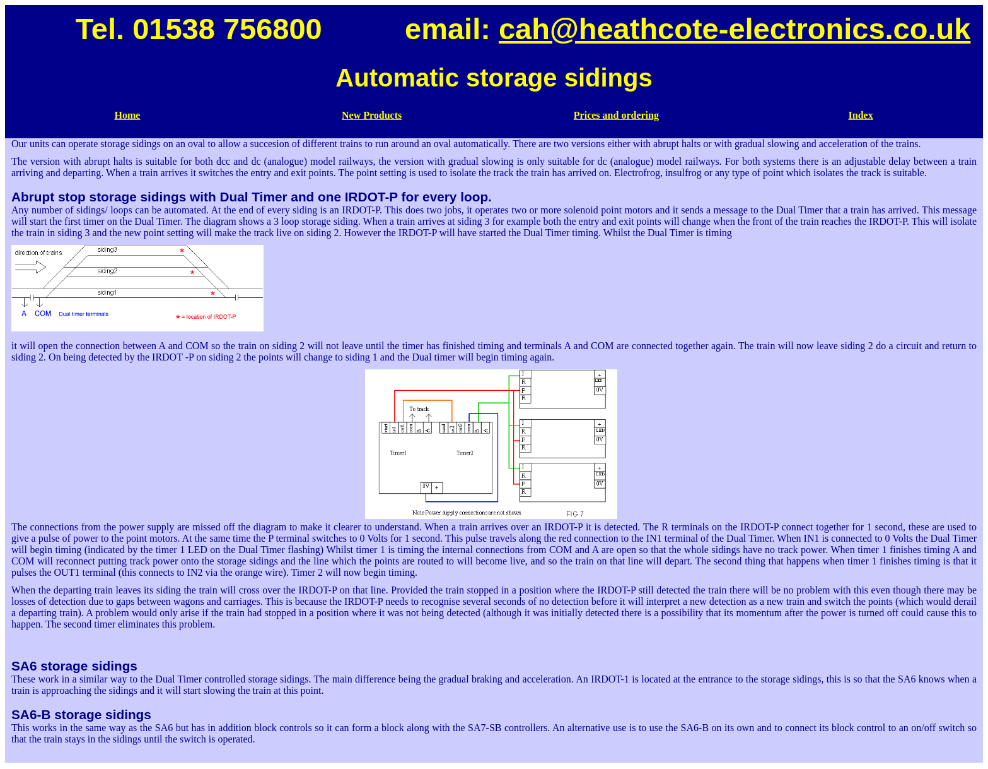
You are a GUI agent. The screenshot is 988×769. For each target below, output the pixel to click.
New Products (372, 115)
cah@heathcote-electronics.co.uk (734, 28)
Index (861, 115)
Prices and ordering (616, 115)
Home (127, 115)
